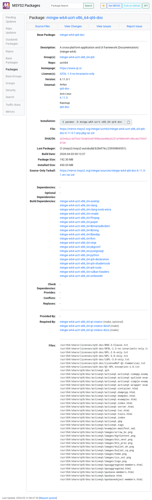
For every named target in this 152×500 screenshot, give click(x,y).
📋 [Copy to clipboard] (128, 122)
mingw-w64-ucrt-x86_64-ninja (78, 242)
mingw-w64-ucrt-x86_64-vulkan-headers (84, 271)
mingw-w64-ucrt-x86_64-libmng (79, 230)
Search (88, 5)
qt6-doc (64, 88)
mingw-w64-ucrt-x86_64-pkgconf (80, 246)
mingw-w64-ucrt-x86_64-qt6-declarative (84, 259)
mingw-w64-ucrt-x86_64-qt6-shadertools (85, 263)
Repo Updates (11, 30)
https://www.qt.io (71, 68)
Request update (48, 498)
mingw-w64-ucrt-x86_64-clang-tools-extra (85, 209)
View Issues (104, 26)
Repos (9, 51)
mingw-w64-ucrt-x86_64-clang (78, 205)
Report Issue (134, 26)
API (146, 5)
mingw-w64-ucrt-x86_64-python (79, 255)
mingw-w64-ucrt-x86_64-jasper (79, 222)
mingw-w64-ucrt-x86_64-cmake (79, 213)
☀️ (103, 5)
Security (11, 90)
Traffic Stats (13, 104)
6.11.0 (64, 97)
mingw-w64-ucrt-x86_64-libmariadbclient (85, 226)
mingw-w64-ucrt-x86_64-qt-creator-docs (84, 330)
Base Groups (14, 76)
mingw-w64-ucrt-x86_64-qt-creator (81, 321)
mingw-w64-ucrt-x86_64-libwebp (80, 234)
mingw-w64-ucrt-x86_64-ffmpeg (79, 217)
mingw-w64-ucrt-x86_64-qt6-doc (74, 17)
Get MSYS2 (114, 5)
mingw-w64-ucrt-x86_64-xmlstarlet (81, 275)
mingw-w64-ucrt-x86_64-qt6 (77, 57)
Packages (12, 69)
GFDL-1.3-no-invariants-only (77, 73)
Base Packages (12, 60)
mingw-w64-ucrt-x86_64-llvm (77, 238)
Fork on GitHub (132, 5)
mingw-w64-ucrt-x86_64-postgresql (81, 251)
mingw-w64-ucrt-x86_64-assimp (79, 201)
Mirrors (10, 111)
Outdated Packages (12, 41)
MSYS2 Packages (21, 5)
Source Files (42, 26)
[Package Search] (67, 5)
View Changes (73, 26)
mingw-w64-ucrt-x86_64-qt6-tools (80, 267)
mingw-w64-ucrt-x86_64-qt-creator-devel (85, 325)
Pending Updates (11, 19)
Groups (10, 83)
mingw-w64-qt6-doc (72, 34)
